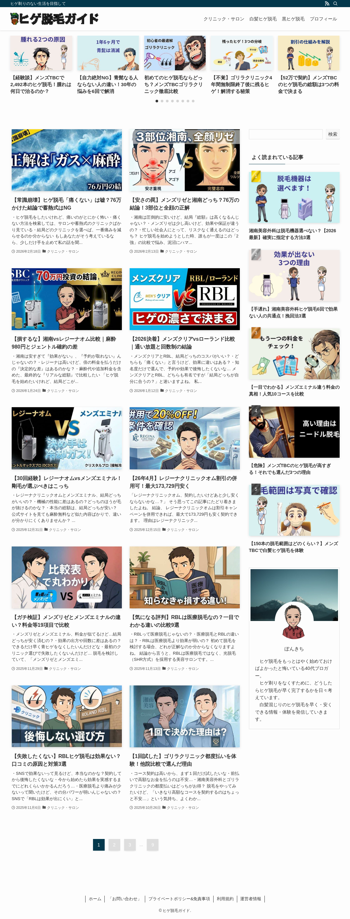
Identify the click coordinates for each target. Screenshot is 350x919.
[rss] (327, 3)
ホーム (95, 898)
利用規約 (225, 898)
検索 (332, 134)
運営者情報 (250, 898)
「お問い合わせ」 (125, 898)
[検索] (335, 3)
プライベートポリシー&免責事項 (179, 898)
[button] (157, 101)
